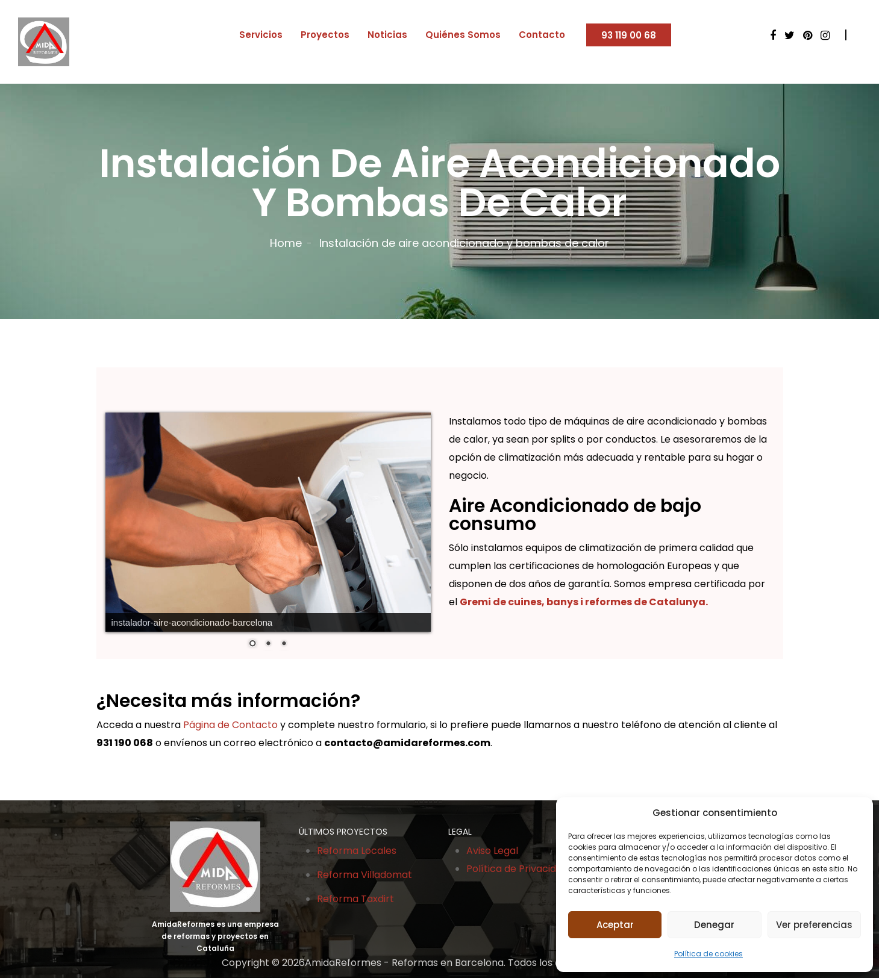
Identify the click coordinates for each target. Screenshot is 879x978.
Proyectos (325, 34)
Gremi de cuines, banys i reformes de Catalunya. (584, 602)
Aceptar (615, 924)
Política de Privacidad (517, 869)
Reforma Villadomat (364, 875)
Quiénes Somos (463, 34)
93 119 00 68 (628, 35)
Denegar (714, 924)
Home (286, 243)
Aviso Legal (492, 851)
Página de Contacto (230, 725)
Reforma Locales (356, 851)
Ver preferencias (814, 924)
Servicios (261, 34)
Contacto (542, 34)
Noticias (387, 34)
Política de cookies (708, 953)
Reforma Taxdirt (355, 899)
